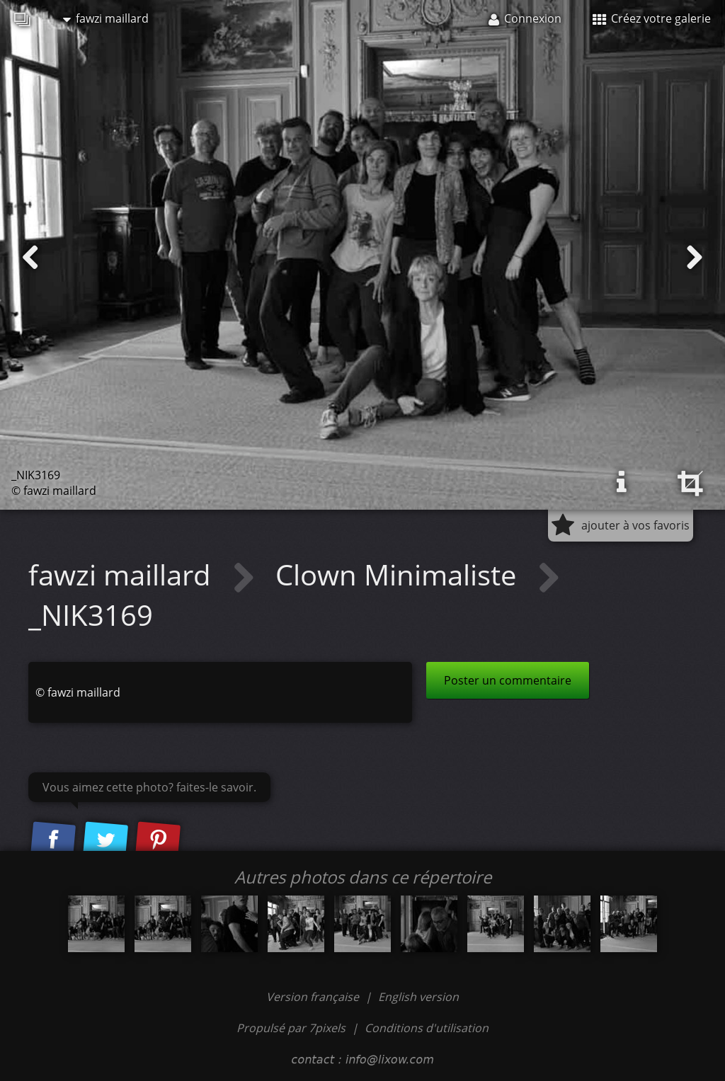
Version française (314, 997)
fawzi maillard (106, 18)
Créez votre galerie (652, 18)
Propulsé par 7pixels (291, 1028)
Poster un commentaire (507, 680)
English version (418, 997)
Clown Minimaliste (399, 574)
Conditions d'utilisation (427, 1028)
